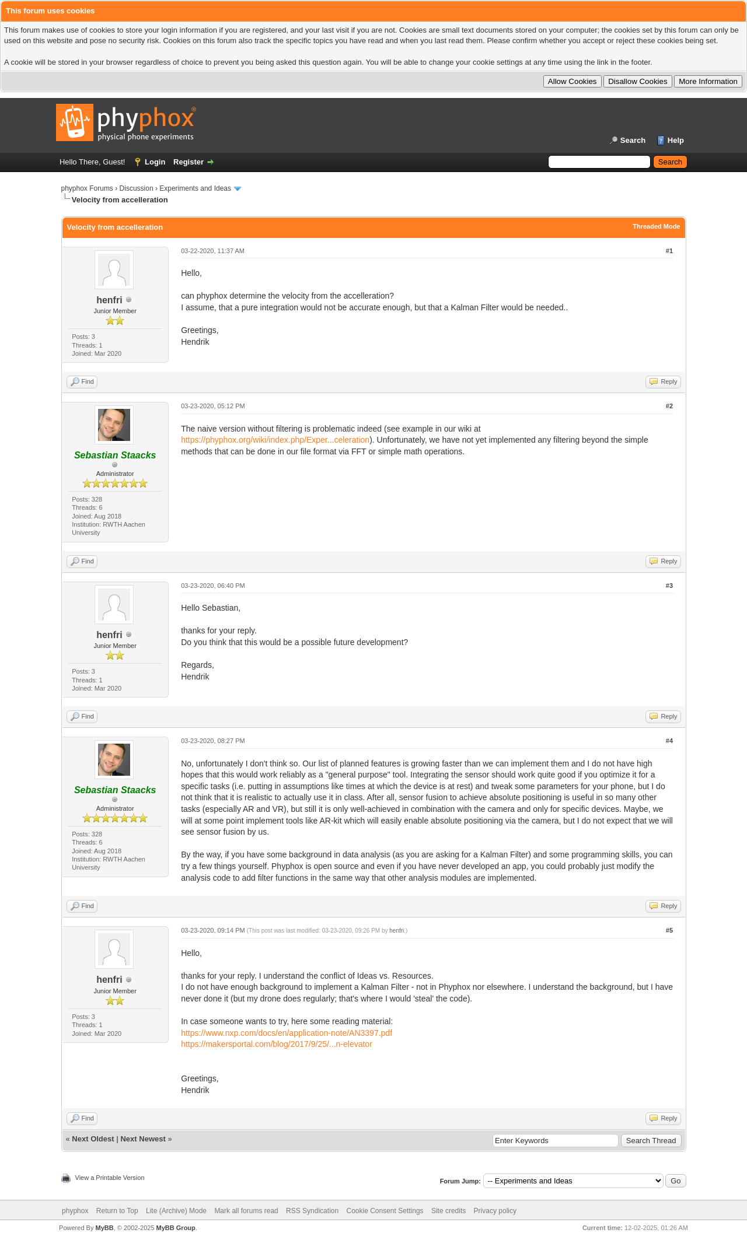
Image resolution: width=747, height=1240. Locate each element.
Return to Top (117, 1211)
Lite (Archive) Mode (176, 1211)
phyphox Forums (87, 188)
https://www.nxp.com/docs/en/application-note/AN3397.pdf (286, 1033)
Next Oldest (93, 1138)
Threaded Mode (656, 226)
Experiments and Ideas (195, 188)
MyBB (104, 1227)
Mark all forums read (246, 1211)
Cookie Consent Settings (384, 1211)
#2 (669, 405)
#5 (669, 930)
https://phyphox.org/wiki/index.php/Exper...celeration (275, 439)
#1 (669, 250)
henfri (109, 300)
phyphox (75, 1211)
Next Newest (142, 1138)
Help (676, 140)
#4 (669, 740)
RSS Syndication (312, 1211)
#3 (669, 585)
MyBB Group (176, 1227)
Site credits (448, 1211)
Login (155, 161)
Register (188, 161)
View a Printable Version (110, 1177)
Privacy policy (495, 1211)
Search (632, 140)
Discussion (136, 188)
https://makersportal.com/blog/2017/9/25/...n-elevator (276, 1044)
